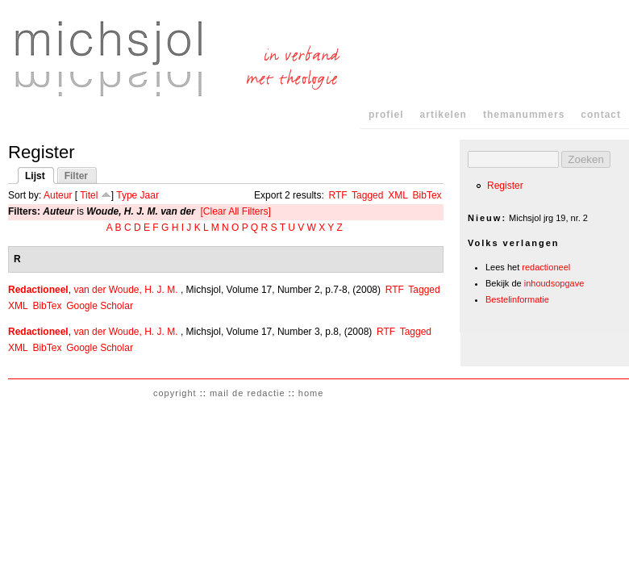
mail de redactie (247, 393)
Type (126, 195)
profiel (386, 114)
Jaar (149, 195)
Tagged (367, 195)
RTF (337, 195)
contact (601, 114)
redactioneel (546, 267)
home (311, 393)
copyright (175, 393)
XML (398, 195)
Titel (89, 195)
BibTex (427, 195)
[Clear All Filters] (236, 211)
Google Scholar (99, 305)
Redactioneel (38, 289)
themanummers (523, 114)
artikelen (443, 114)
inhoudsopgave (554, 283)
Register (505, 185)
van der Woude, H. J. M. (125, 289)
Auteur (58, 195)
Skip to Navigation (598, 15)
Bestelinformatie (517, 299)
